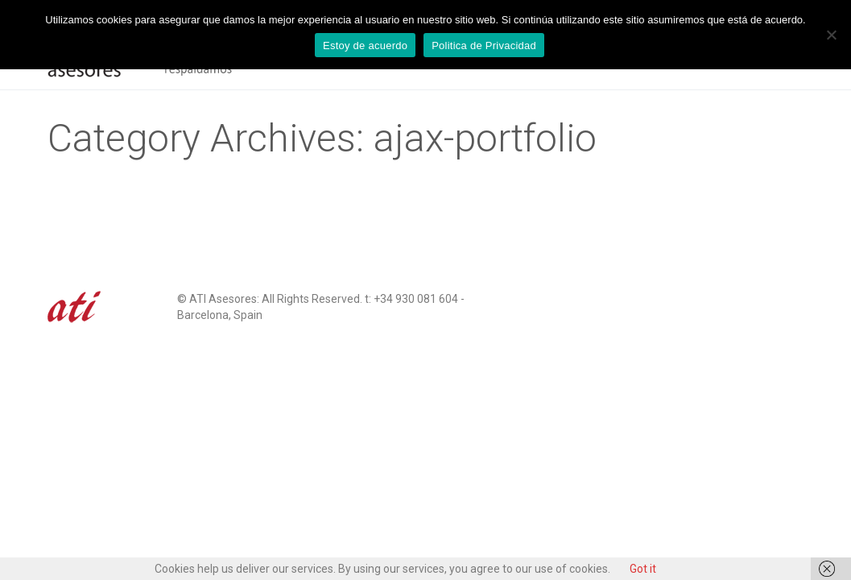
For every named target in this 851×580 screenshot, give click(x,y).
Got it (643, 568)
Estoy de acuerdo (365, 45)
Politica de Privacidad (484, 45)
